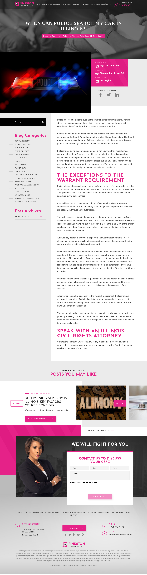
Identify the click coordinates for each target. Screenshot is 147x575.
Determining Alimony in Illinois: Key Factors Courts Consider (46, 402)
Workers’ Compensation (81, 4)
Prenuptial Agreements (27, 185)
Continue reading (37, 419)
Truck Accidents (23, 192)
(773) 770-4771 (126, 5)
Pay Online (73, 529)
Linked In (117, 95)
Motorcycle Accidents (26, 175)
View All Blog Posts (99, 430)
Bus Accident (21, 148)
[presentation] (17, 404)
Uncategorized (22, 195)
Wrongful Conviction (26, 202)
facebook (64, 535)
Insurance (20, 171)
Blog (103, 4)
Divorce (19, 161)
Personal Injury (56, 4)
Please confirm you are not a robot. (84, 482)
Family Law (45, 4)
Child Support (22, 154)
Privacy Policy (92, 566)
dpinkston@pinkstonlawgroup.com (118, 535)
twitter (108, 95)
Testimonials (95, 4)
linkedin (74, 535)
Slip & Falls (21, 188)
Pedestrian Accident (25, 178)
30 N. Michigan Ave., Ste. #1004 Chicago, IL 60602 (33, 531)
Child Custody (22, 151)
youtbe (79, 535)
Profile (37, 4)
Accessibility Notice (80, 566)
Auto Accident (22, 141)
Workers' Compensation (27, 198)
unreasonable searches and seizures (101, 143)
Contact (109, 4)
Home (19, 513)
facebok (100, 95)
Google (84, 535)
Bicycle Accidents (24, 144)
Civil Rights (67, 4)
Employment (21, 165)
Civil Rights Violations (98, 513)
